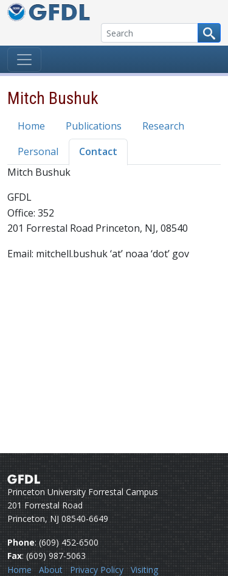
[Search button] (209, 33)
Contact (98, 151)
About (51, 569)
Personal (38, 151)
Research (163, 126)
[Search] (149, 33)
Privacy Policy (96, 569)
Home (31, 126)
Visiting (144, 569)
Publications (94, 126)
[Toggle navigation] (24, 59)
